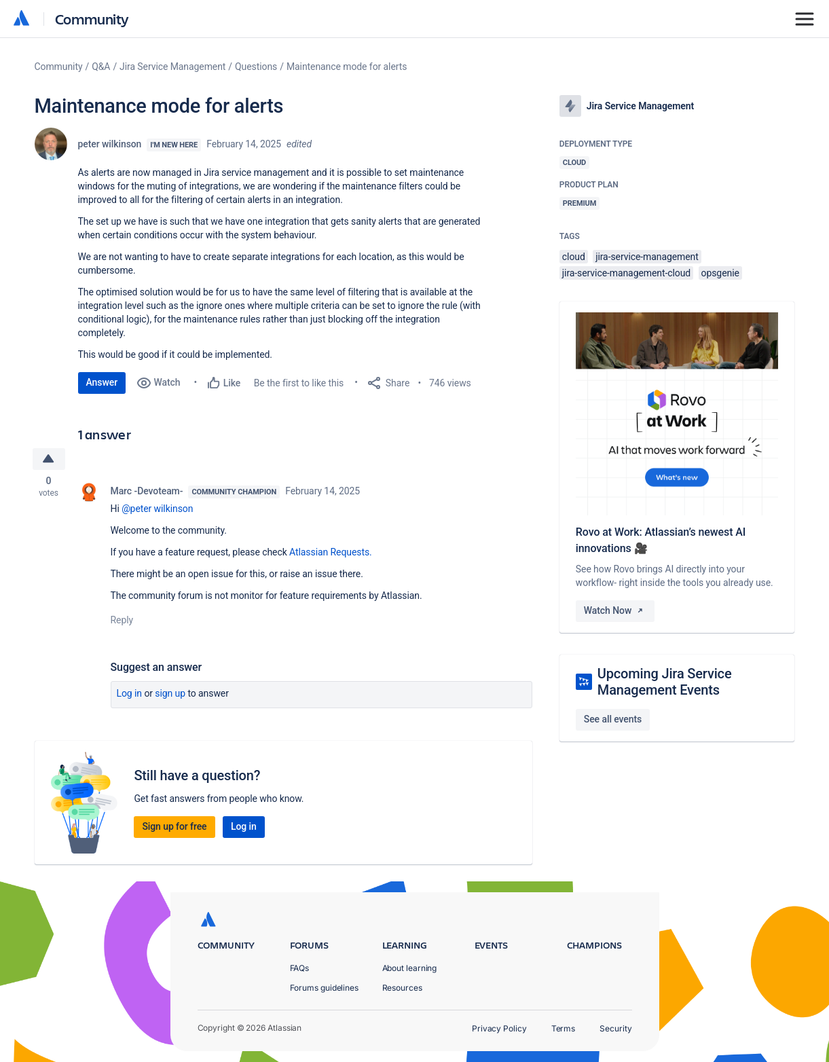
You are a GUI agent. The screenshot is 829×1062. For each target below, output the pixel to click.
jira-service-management (647, 256)
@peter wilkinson (157, 509)
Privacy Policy (499, 1028)
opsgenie (720, 273)
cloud (573, 256)
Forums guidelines (324, 988)
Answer (102, 382)
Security (615, 1028)
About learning (409, 968)
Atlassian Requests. (330, 552)
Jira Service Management (172, 66)
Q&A (101, 66)
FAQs (300, 968)
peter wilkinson (110, 144)
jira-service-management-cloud (626, 273)
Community (92, 19)
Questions (256, 66)
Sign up (170, 694)
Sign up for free (174, 827)
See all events (613, 719)
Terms (563, 1028)
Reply (122, 620)
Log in (130, 694)
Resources (402, 988)
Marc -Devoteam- (147, 491)
